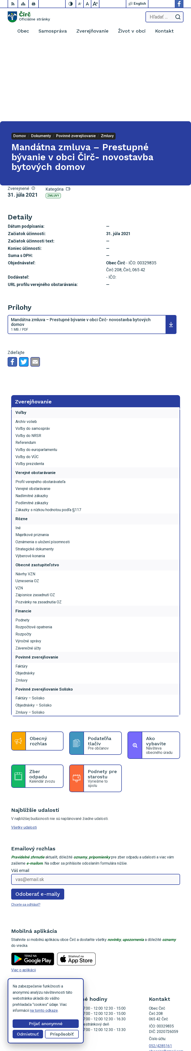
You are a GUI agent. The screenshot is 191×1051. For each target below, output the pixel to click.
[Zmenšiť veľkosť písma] (80, 4)
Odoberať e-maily (37, 814)
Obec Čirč (175, 1032)
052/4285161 (160, 966)
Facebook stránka (163, 976)
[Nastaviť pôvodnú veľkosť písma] (87, 4)
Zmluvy (53, 115)
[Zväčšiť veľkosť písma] (95, 4)
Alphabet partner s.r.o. (165, 1026)
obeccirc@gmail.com (166, 971)
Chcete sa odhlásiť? (25, 825)
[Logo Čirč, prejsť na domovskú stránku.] (29, 16)
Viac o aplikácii (23, 890)
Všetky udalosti (24, 747)
